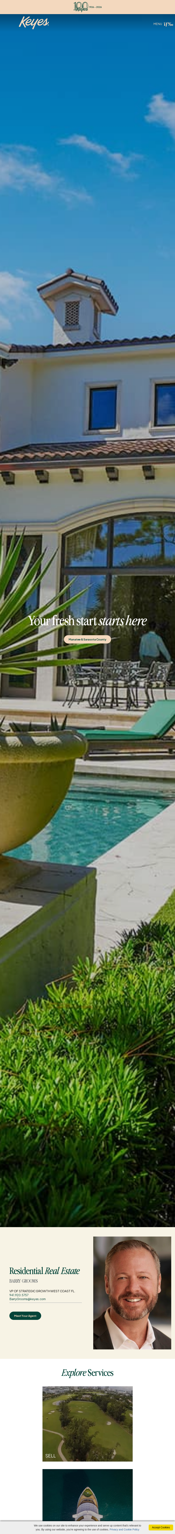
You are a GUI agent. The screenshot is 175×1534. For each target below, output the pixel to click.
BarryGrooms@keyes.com (27, 1299)
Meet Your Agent (25, 1315)
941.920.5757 (19, 1295)
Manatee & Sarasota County (87, 639)
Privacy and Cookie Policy (124, 1529)
